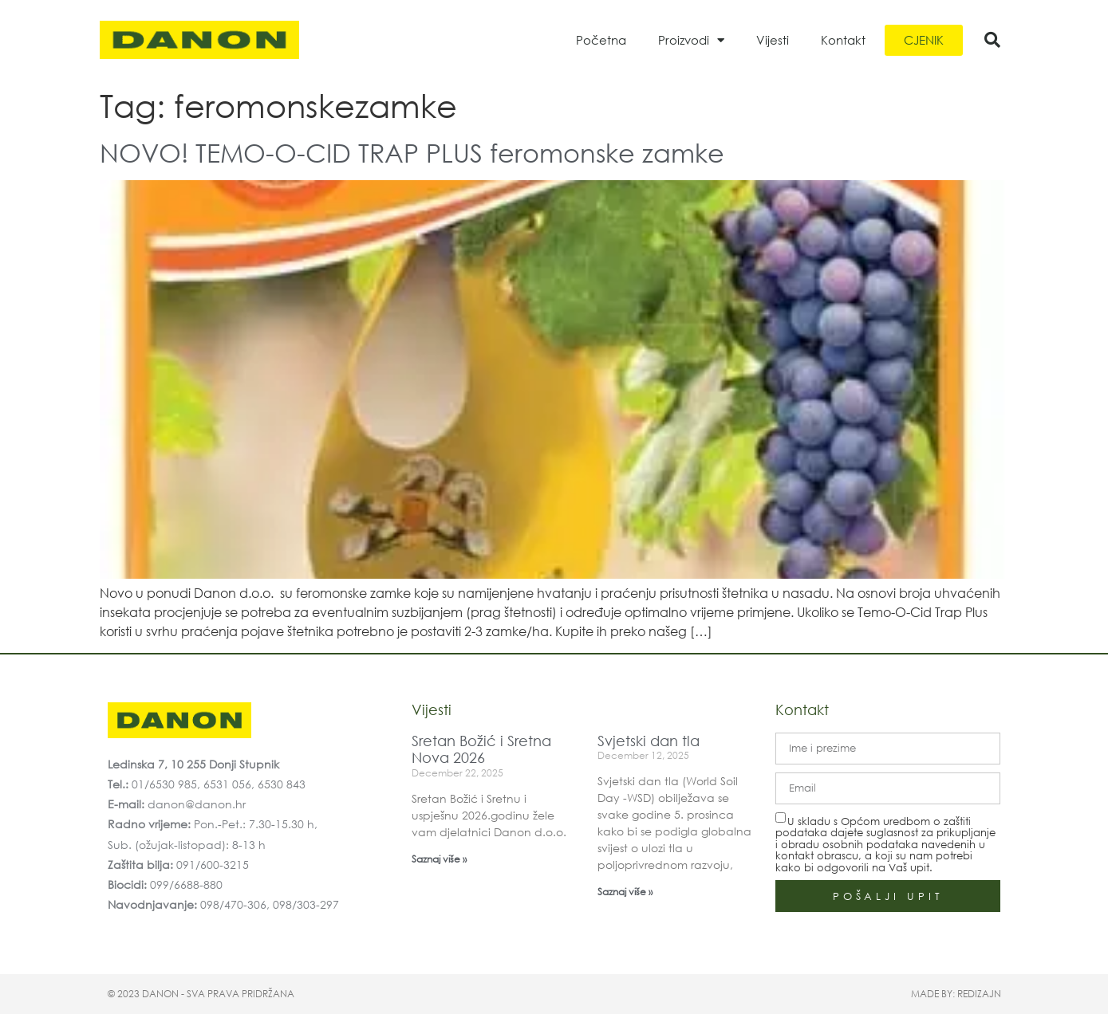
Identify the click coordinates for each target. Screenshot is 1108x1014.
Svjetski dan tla (648, 740)
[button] (992, 40)
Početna (601, 40)
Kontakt (843, 40)
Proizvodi (691, 40)
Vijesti (772, 40)
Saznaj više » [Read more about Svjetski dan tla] (625, 891)
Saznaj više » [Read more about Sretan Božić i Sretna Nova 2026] (439, 859)
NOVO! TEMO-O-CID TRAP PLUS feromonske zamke (412, 151)
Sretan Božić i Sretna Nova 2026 (481, 749)
